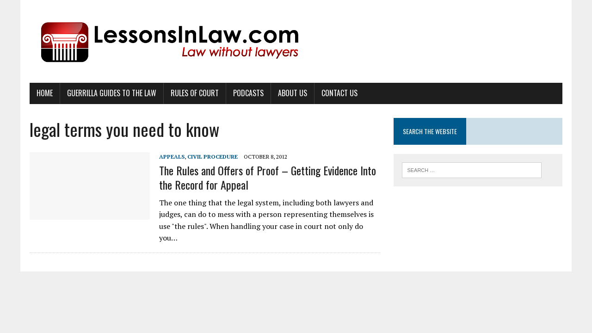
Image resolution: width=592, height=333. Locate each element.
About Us (292, 93)
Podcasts (248, 93)
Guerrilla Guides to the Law (111, 93)
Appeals (172, 156)
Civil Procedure (212, 156)
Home (45, 93)
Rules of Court (195, 93)
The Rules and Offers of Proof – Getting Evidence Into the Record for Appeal (267, 177)
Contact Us (339, 93)
